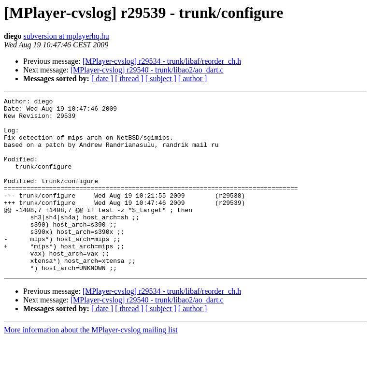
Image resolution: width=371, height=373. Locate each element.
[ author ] (192, 78)
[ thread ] (129, 78)
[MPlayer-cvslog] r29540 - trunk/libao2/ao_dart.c (147, 70)
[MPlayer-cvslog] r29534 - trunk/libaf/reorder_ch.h (162, 61)
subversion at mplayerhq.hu (66, 36)
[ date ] (102, 78)
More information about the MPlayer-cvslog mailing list (91, 364)
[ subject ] (160, 78)
